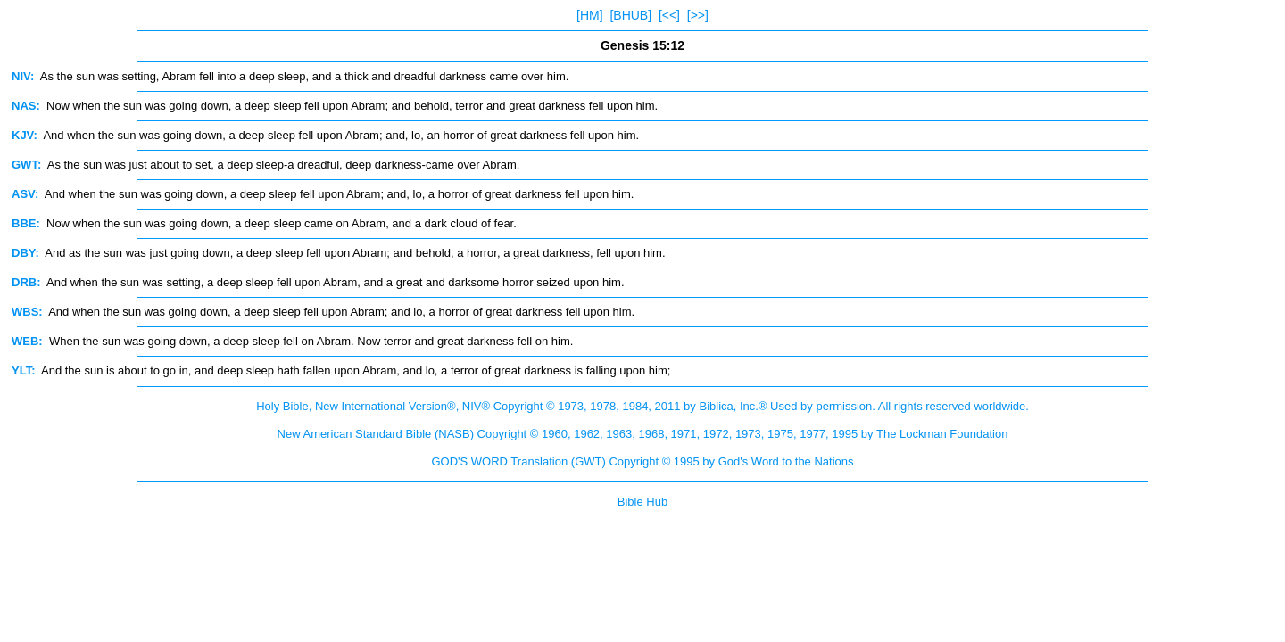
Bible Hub (642, 501)
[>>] (698, 15)
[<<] (669, 15)
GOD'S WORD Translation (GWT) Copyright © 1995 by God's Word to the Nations (642, 461)
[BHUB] (630, 15)
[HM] (589, 15)
